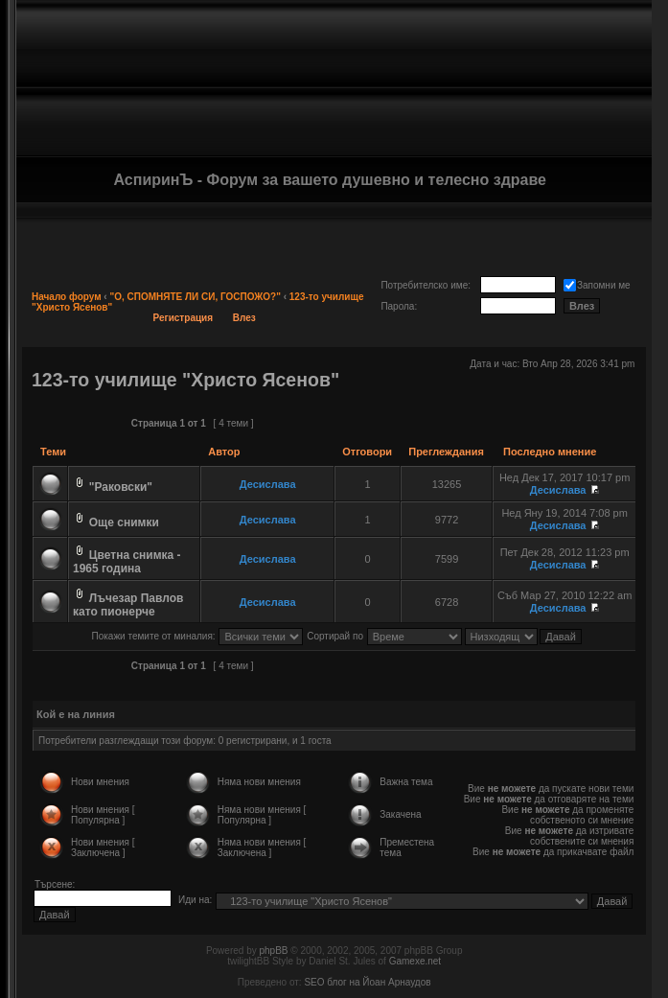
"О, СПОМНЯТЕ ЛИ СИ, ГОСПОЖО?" (194, 296)
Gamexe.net (415, 961)
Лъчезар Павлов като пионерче (128, 605)
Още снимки (124, 522)
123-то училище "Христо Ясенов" (185, 379)
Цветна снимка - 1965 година (127, 561)
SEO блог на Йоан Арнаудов (367, 982)
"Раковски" (120, 487)
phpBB (273, 950)
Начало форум (67, 296)
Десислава (268, 484)
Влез (244, 318)
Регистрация (183, 318)
